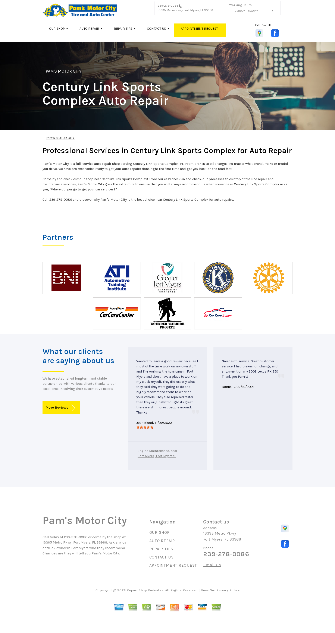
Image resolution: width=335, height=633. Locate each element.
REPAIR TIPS (123, 28)
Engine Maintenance (153, 451)
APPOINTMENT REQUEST (199, 28)
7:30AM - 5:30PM (246, 11)
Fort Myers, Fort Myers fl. (157, 456)
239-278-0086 (168, 5)
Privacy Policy (228, 590)
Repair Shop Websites (145, 590)
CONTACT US (156, 28)
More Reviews (60, 407)
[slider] (144, 427)
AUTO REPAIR (89, 28)
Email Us (212, 565)
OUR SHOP (57, 28)
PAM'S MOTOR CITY (63, 71)
